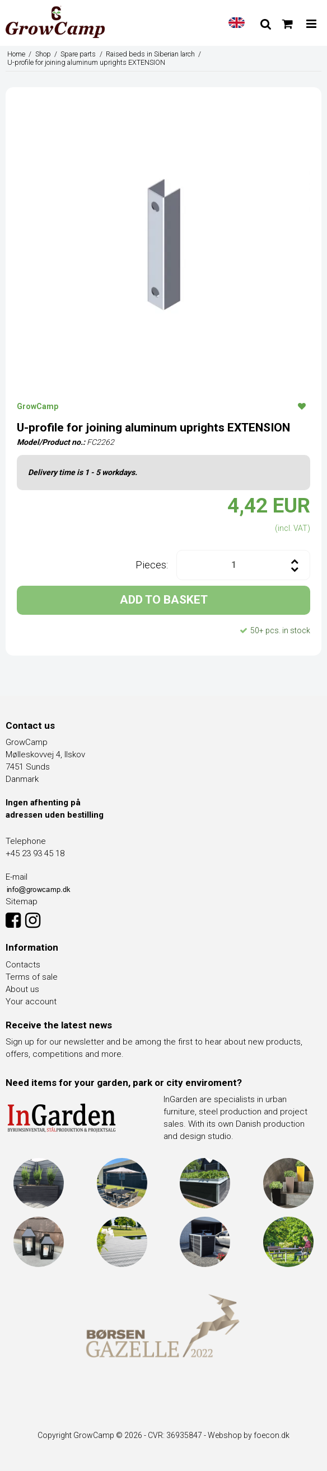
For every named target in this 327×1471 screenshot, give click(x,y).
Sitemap (22, 901)
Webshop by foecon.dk (248, 1435)
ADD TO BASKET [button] (164, 599)
